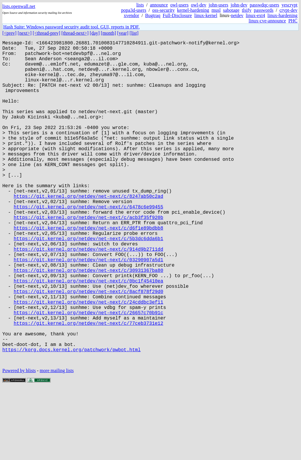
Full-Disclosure (177, 15)
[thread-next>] (75, 33)
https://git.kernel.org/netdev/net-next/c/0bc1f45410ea (88, 335)
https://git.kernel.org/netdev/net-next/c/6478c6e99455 (88, 244)
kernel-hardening (193, 10)
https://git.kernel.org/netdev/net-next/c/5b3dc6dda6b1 (88, 283)
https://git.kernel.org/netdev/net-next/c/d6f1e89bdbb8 (88, 270)
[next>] (24, 33)
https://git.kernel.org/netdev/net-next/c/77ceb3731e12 (88, 386)
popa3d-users (133, 10)
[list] (134, 33)
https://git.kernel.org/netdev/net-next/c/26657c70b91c (88, 373)
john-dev (239, 4)
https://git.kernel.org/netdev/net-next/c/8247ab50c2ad (88, 231)
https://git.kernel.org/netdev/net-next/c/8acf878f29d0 (88, 347)
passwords (264, 10)
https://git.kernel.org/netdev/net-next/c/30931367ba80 (88, 322)
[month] (108, 33)
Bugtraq (152, 15)
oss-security (163, 10)
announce (159, 4)
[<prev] (9, 33)
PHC (292, 20)
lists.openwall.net (18, 6)
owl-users (179, 4)
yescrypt (289, 4)
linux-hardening (282, 15)
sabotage (231, 10)
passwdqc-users (264, 4)
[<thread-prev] (46, 33)
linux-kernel (205, 15)
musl (216, 10)
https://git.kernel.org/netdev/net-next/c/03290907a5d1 (88, 309)
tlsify (247, 10)
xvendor (131, 15)
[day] (95, 33)
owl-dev (198, 4)
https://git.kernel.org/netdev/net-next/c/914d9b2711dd (88, 296)
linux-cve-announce (267, 20)
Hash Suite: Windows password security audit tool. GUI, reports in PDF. (71, 26)
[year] (122, 33)
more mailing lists (57, 442)
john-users (218, 4)
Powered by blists (19, 442)
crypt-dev (288, 10)
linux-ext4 (255, 15)
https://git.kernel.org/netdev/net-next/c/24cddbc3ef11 (88, 360)
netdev (237, 15)
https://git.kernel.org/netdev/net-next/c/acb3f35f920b (88, 257)
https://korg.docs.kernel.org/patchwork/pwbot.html (71, 419)
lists (140, 4)
